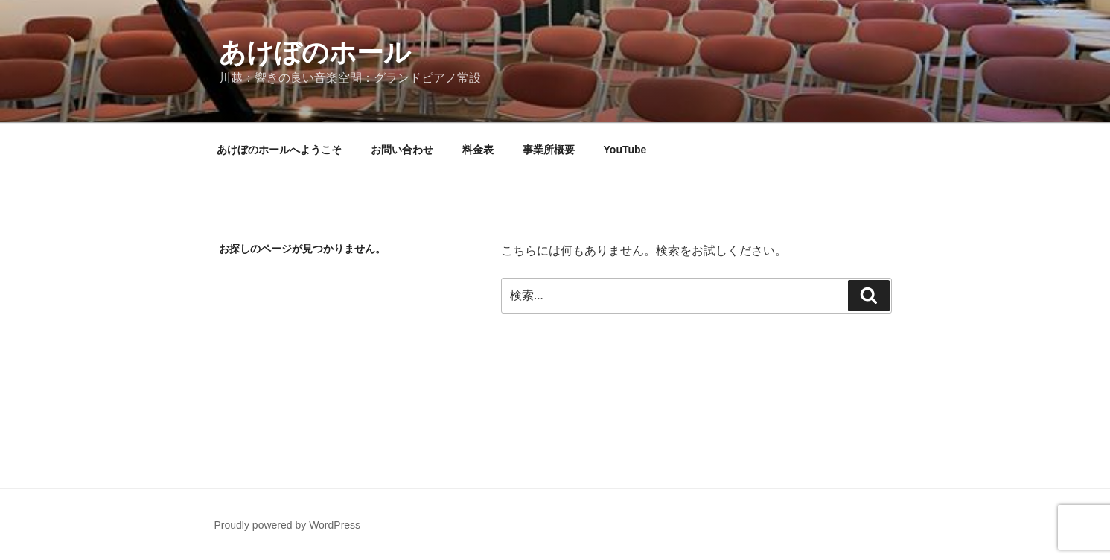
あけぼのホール (315, 52)
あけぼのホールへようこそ (279, 150)
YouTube (625, 150)
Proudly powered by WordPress (287, 525)
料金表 (478, 150)
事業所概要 (549, 150)
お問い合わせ (402, 150)
